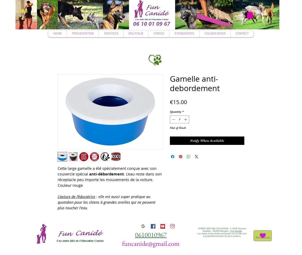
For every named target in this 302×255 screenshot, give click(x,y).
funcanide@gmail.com (151, 243)
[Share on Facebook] (172, 156)
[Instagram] (172, 226)
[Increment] (186, 119)
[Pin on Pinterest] (180, 156)
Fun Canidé (236, 231)
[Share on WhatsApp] (188, 156)
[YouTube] (162, 226)
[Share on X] (196, 156)
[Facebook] (153, 226)
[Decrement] (173, 119)
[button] (250, 14)
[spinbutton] (179, 119)
